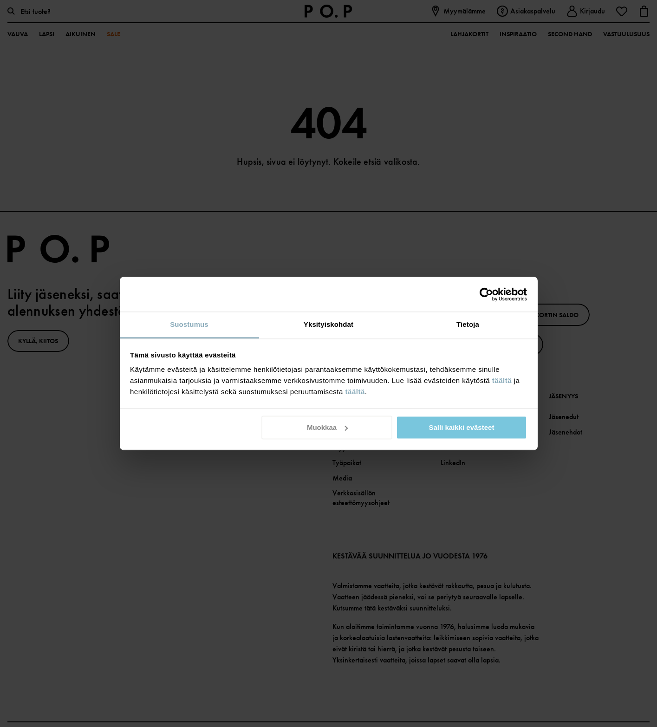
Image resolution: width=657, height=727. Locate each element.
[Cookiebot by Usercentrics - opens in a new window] (486, 294)
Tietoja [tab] (467, 324)
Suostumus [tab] (189, 324)
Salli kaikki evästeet (461, 427)
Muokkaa (327, 427)
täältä (502, 380)
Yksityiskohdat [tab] (328, 324)
